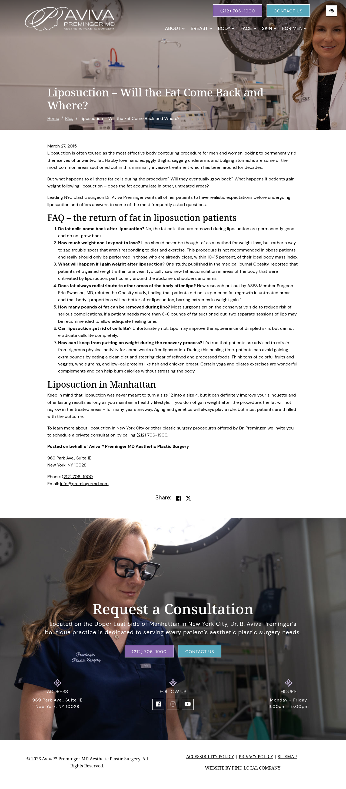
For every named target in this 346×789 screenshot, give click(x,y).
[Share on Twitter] (188, 498)
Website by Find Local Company (242, 768)
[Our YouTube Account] (188, 704)
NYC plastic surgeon (84, 197)
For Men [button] (294, 28)
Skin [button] (269, 28)
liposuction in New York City (116, 428)
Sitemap (287, 757)
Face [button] (248, 28)
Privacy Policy (256, 757)
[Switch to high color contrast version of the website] (331, 10)
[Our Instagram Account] (173, 704)
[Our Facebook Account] (158, 704)
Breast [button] (201, 28)
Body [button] (226, 28)
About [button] (175, 28)
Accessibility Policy (210, 757)
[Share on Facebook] (178, 498)
